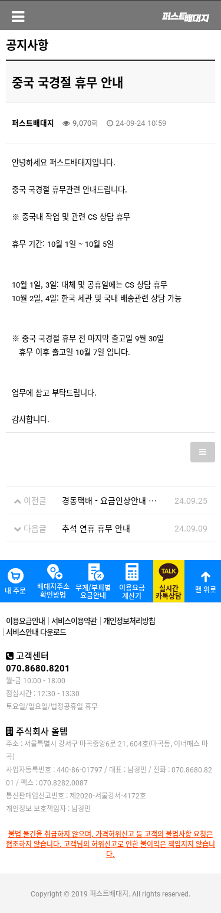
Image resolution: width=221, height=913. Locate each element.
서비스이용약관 (74, 620)
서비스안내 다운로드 (36, 631)
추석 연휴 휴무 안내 (96, 528)
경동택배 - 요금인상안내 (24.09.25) (124, 500)
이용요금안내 (25, 620)
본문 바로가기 (0, 0)
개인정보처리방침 (129, 620)
